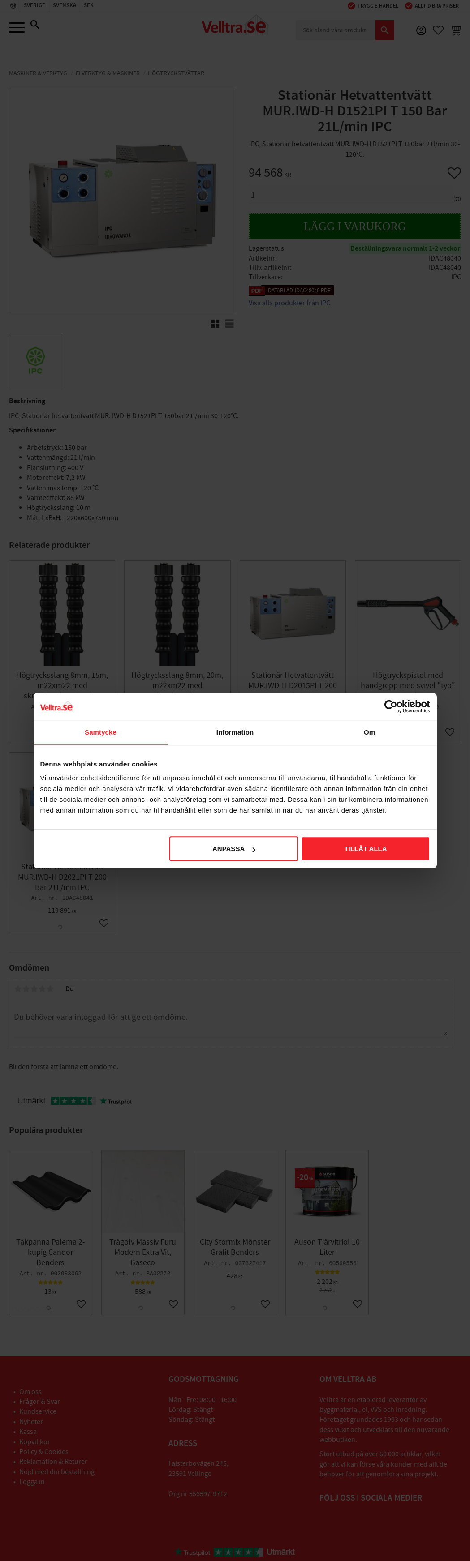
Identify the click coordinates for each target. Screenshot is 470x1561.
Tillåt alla (365, 848)
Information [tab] (235, 732)
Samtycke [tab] (100, 732)
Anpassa (233, 848)
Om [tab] (369, 732)
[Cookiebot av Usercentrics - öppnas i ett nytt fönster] (391, 706)
